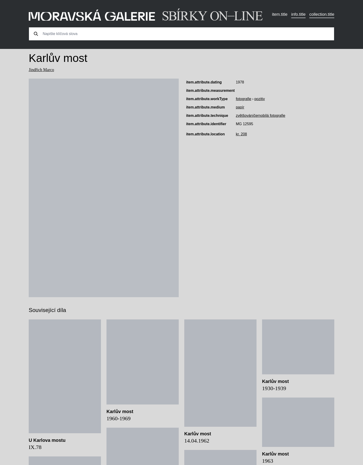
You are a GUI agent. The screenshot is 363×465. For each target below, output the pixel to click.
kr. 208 (241, 134)
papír (240, 107)
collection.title (321, 14)
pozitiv (259, 99)
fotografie (243, 99)
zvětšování (244, 116)
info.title (298, 14)
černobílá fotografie (269, 116)
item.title (280, 14)
